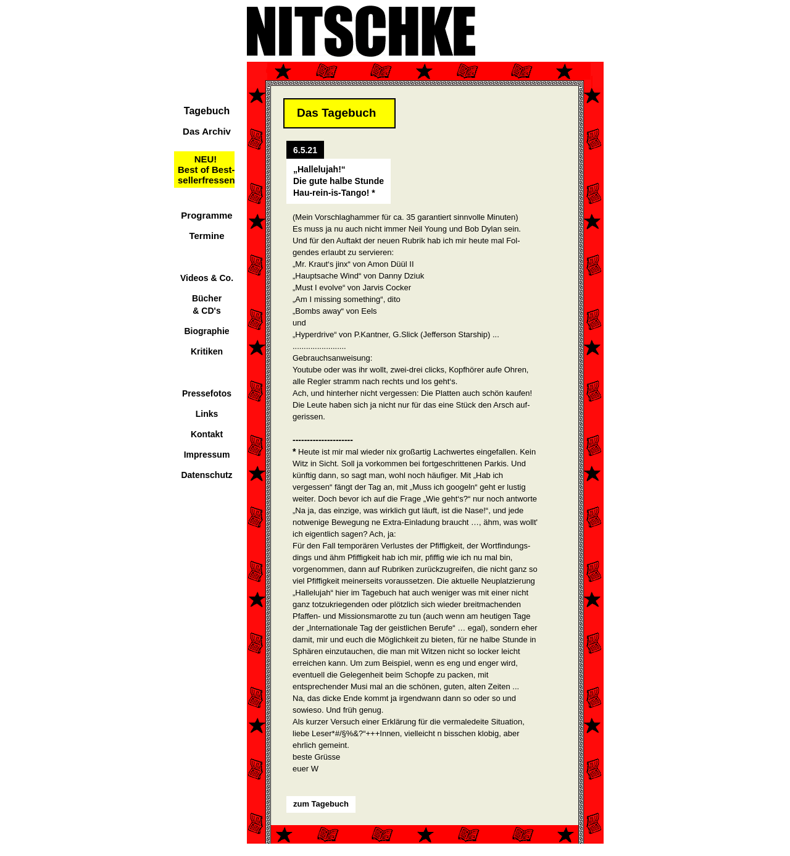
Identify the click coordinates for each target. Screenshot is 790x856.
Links (207, 414)
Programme (206, 215)
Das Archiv (207, 131)
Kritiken (207, 351)
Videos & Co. (206, 278)
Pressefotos (206, 393)
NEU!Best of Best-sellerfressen (206, 169)
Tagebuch (207, 111)
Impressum (207, 454)
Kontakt (207, 434)
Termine (206, 235)
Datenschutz (206, 475)
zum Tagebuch (321, 803)
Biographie (206, 331)
